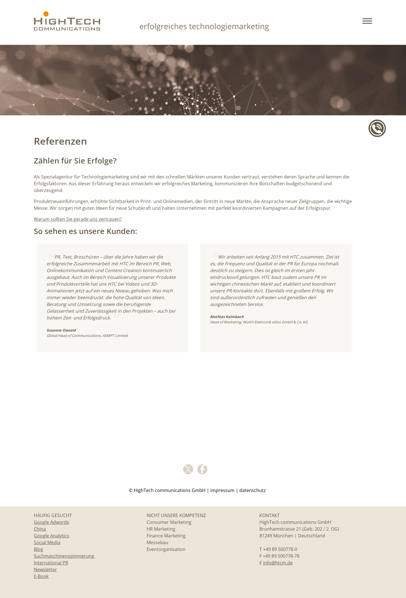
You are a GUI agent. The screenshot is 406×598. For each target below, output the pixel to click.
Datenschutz (252, 490)
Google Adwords (51, 522)
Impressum (222, 490)
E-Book (41, 576)
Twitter (188, 469)
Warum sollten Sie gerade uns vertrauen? (78, 219)
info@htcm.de (278, 563)
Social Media (47, 542)
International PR (51, 563)
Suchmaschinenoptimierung (64, 556)
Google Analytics (51, 536)
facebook (202, 469)
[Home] (67, 28)
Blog (38, 549)
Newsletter (45, 569)
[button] (368, 25)
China (40, 529)
